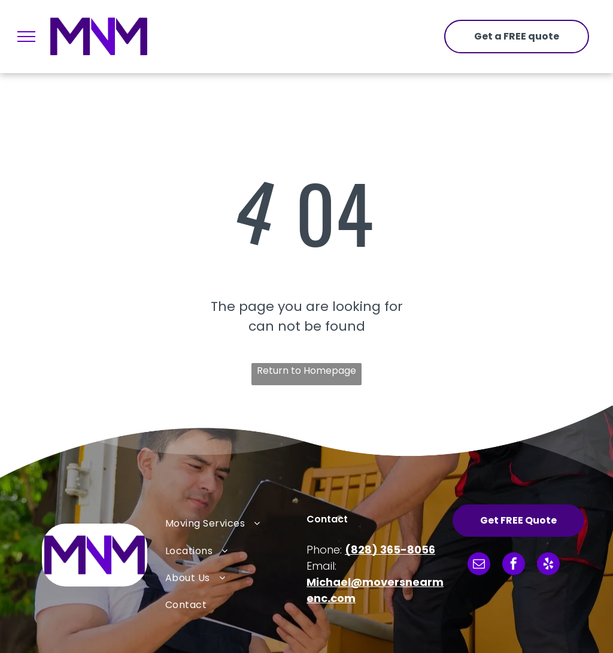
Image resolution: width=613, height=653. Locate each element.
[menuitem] (235, 523)
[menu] (26, 36)
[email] (479, 565)
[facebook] (513, 565)
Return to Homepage (306, 370)
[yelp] (548, 565)
